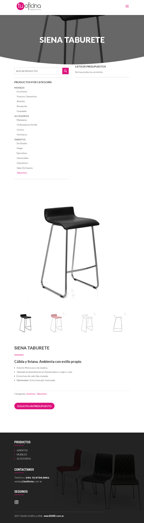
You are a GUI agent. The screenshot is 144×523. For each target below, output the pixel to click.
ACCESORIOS (24, 458)
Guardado (22, 111)
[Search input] (38, 71)
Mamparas (22, 120)
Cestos (20, 129)
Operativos (22, 163)
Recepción (22, 106)
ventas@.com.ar (28, 481)
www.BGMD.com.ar (54, 516)
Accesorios (21, 116)
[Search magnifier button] (65, 71)
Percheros (22, 134)
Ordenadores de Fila (27, 124)
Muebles (19, 87)
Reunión (21, 101)
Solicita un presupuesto (34, 406)
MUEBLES (22, 454)
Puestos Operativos (27, 96)
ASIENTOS (22, 450)
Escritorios (22, 91)
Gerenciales (23, 158)
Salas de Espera (24, 168)
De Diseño (22, 143)
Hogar (20, 148)
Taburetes (22, 172)
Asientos (19, 139)
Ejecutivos (22, 153)
